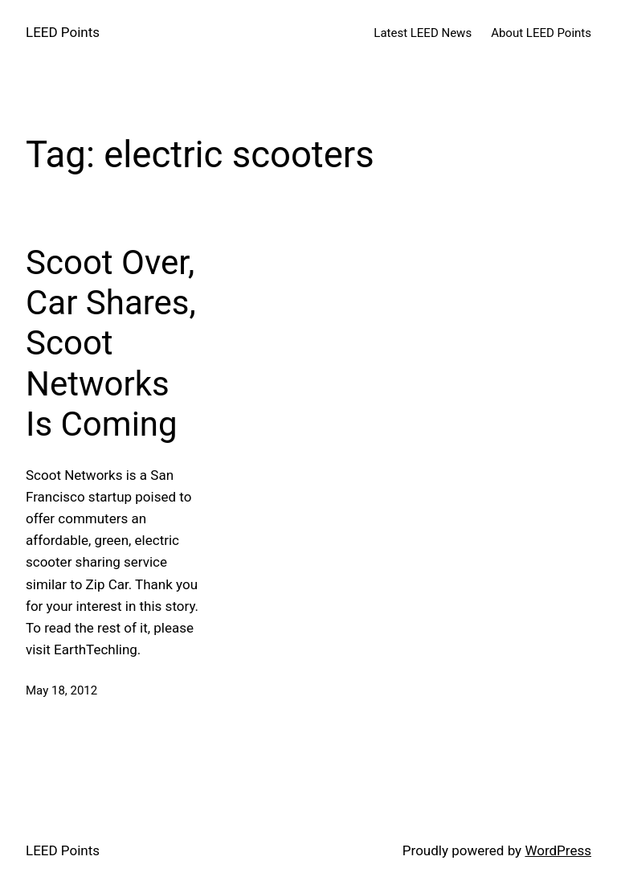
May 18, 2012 (61, 690)
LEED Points (63, 32)
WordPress (558, 850)
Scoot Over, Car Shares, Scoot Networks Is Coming (111, 344)
